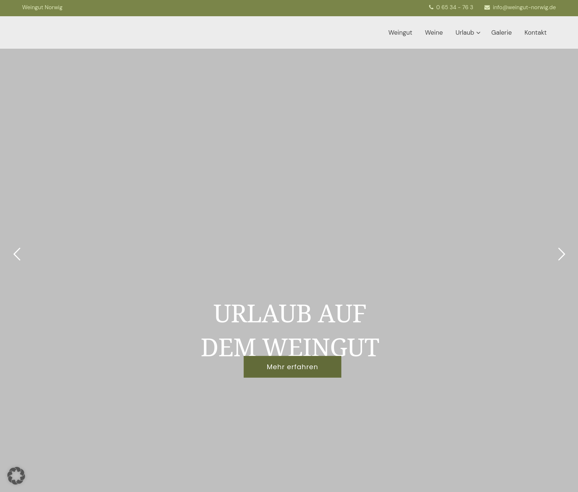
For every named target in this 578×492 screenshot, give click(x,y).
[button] (16, 476)
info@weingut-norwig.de (520, 7)
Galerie (501, 32)
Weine (434, 32)
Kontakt (536, 32)
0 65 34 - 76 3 (450, 7)
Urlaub (465, 32)
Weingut (400, 32)
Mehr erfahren (292, 366)
